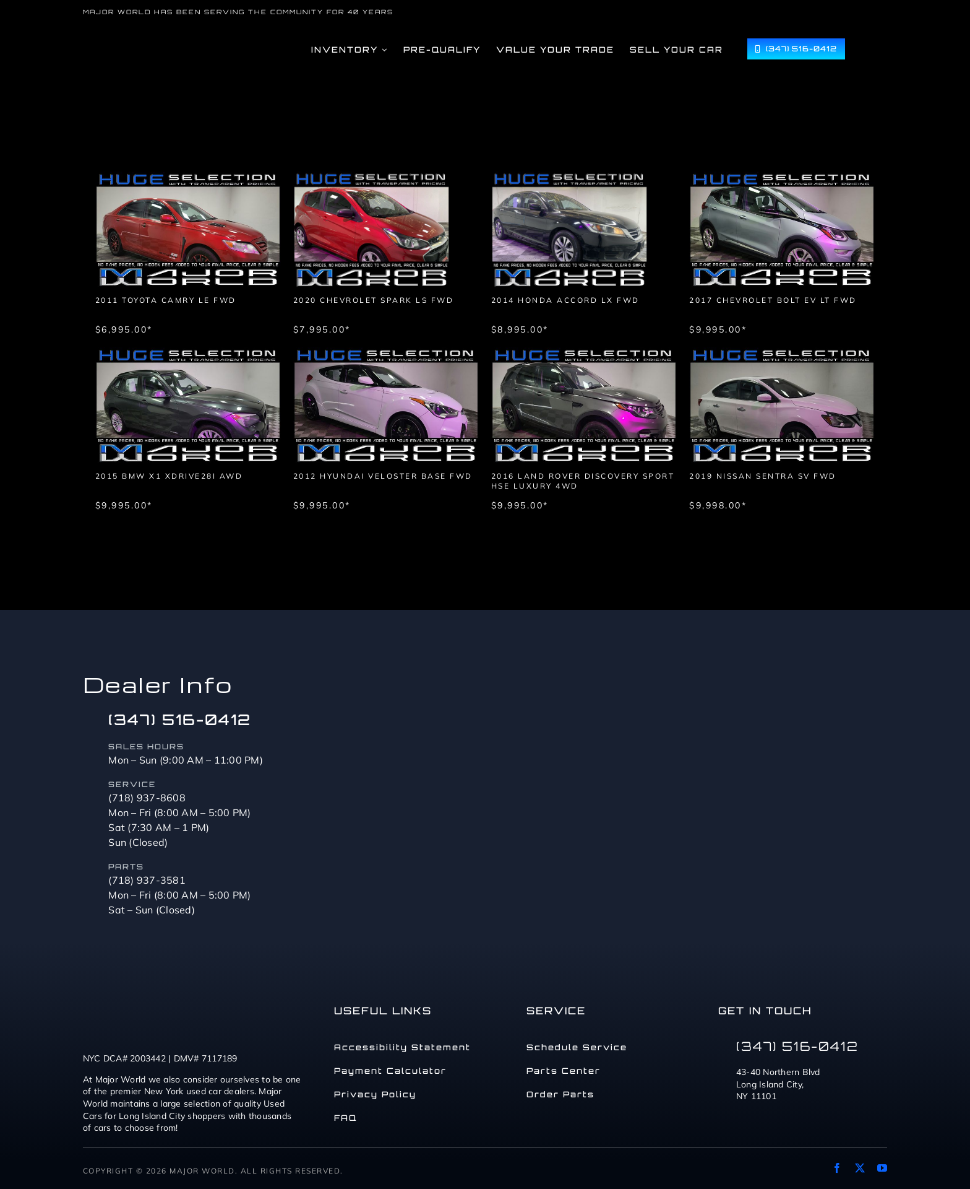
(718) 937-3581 (147, 880)
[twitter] (860, 1168)
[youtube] (882, 1168)
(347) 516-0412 (179, 719)
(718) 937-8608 (147, 797)
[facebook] (837, 1168)
